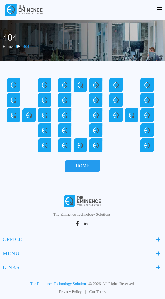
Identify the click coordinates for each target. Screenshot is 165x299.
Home (8, 46)
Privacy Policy (70, 292)
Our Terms (97, 292)
